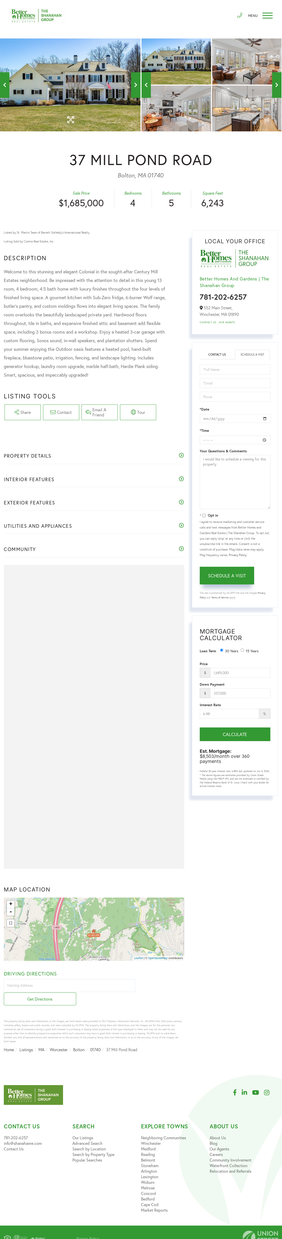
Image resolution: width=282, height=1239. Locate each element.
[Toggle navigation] (259, 16)
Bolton (79, 1037)
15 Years (249, 650)
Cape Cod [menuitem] (149, 1192)
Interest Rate (210, 705)
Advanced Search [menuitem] (87, 1131)
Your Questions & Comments (223, 451)
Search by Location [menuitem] (89, 1136)
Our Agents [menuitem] (219, 1136)
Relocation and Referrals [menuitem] (230, 1159)
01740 (95, 1037)
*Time (204, 431)
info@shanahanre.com (23, 1131)
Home (9, 1037)
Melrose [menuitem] (148, 1175)
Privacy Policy (237, 555)
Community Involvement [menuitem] (230, 1147)
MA (41, 1037)
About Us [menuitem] (218, 1125)
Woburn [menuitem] (147, 1170)
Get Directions (160, 986)
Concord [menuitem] (148, 1181)
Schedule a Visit (252, 355)
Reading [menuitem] (148, 1142)
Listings (26, 1037)
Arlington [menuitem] (149, 1159)
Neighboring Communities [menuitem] (163, 1125)
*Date (204, 409)
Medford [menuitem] (148, 1136)
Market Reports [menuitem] (154, 1198)
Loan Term (208, 651)
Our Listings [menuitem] (82, 1125)
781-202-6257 (223, 297)
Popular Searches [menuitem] (87, 1147)
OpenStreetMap (158, 959)
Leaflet (138, 959)
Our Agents (227, 322)
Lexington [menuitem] (149, 1164)
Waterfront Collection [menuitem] (228, 1153)
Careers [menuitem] (216, 1142)
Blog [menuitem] (213, 1131)
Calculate (235, 735)
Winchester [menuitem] (151, 1131)
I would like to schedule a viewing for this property (235, 482)
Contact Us (208, 322)
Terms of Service (220, 597)
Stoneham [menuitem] (149, 1153)
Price (204, 664)
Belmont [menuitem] (148, 1147)
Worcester (59, 1037)
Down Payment (212, 684)
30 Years (229, 650)
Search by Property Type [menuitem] (93, 1142)
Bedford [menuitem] (148, 1186)
